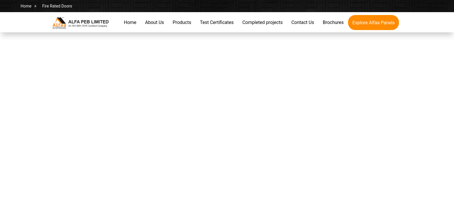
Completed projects (262, 22)
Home (26, 6)
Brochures (333, 22)
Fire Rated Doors (57, 6)
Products (182, 22)
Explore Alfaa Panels (373, 22)
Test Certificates (216, 22)
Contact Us (302, 22)
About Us (154, 22)
